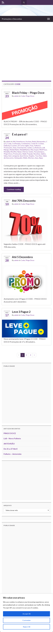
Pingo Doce (30, 96)
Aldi (14, 141)
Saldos (43, 154)
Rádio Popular (27, 154)
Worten (31, 158)
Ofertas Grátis (27, 152)
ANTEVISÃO (9, 443)
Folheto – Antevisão (12, 454)
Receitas (36, 154)
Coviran (41, 144)
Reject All (26, 627)
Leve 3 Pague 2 (21, 311)
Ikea (14, 148)
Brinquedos (41, 141)
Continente (25, 144)
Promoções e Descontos (12, 19)
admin (16, 96)
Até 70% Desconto (24, 200)
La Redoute (37, 148)
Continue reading (14, 189)
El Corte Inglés (23, 146)
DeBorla (7, 146)
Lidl (43, 148)
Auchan (28, 141)
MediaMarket (25, 150)
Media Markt (14, 150)
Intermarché (21, 148)
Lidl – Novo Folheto (12, 438)
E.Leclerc (14, 146)
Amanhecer (20, 141)
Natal (19, 152)
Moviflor (14, 152)
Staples (31, 156)
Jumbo (29, 148)
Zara (36, 158)
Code (23, 96)
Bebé (34, 141)
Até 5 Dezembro (22, 257)
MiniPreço (43, 150)
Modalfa (7, 152)
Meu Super (35, 150)
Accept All (26, 614)
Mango (6, 150)
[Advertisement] (26, 49)
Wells (25, 158)
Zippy (41, 158)
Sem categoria (13, 156)
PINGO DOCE (10, 433)
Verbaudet (18, 158)
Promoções (17, 154)
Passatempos (39, 152)
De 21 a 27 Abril (10, 449)
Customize (26, 620)
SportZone (24, 156)
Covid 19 (34, 144)
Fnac (31, 146)
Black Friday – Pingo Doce (28, 92)
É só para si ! (19, 134)
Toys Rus (38, 156)
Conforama (16, 144)
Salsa (6, 156)
